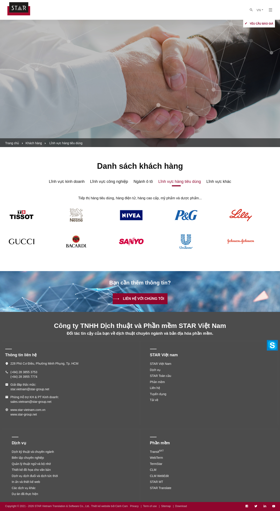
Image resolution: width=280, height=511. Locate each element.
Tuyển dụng (158, 394)
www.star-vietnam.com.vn (28, 410)
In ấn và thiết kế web (26, 482)
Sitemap (166, 506)
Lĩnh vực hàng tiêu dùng (179, 181)
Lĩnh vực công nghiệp (109, 181)
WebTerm (156, 457)
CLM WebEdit (159, 476)
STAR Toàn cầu (160, 376)
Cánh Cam (121, 506)
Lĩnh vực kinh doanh (67, 181)
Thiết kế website (100, 506)
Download (181, 506)
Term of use (150, 506)
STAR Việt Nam (160, 363)
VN (260, 10)
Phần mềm (157, 382)
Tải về (154, 400)
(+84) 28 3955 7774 (24, 376)
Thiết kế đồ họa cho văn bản (31, 469)
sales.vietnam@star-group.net (31, 401)
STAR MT (156, 482)
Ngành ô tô (143, 181)
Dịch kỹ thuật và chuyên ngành (33, 451)
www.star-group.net (24, 414)
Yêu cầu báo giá (261, 23)
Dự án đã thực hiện (25, 494)
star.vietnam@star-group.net (30, 389)
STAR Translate (160, 488)
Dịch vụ (155, 370)
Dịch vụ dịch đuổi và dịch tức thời (35, 476)
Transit (157, 451)
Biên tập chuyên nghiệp (28, 457)
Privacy (134, 506)
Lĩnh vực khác (218, 181)
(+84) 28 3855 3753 (24, 372)
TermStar (156, 464)
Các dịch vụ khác (24, 488)
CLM (153, 469)
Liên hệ (155, 388)
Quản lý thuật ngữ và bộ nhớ (31, 464)
